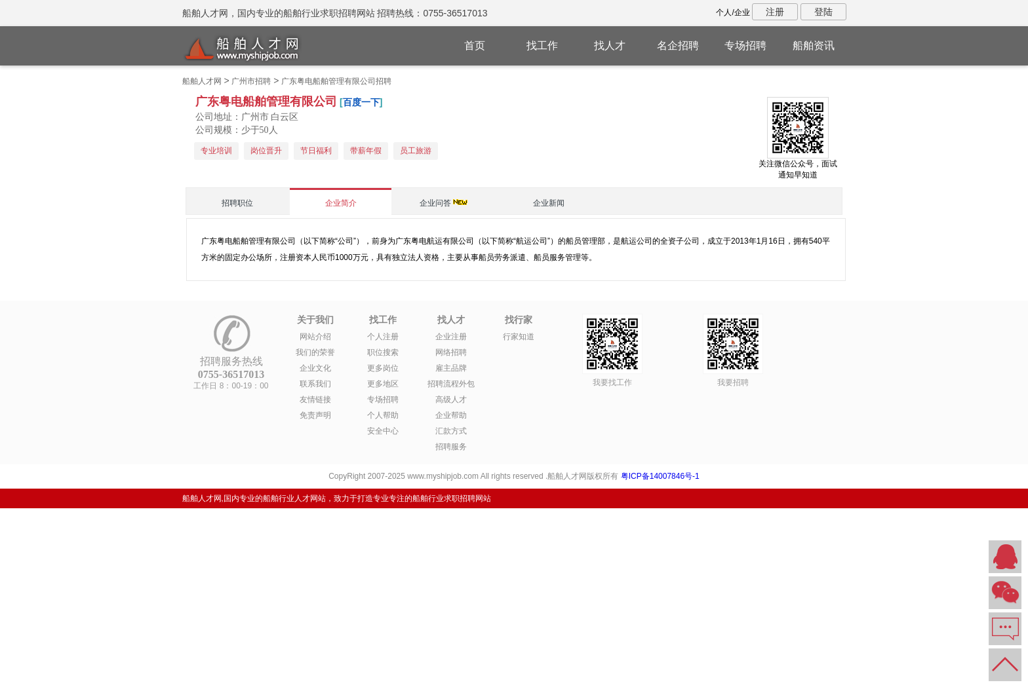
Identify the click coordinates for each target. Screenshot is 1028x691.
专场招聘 (745, 45)
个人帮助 (383, 415)
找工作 (542, 45)
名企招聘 (678, 45)
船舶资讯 (814, 45)
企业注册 (451, 336)
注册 (775, 12)
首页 (474, 45)
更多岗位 (383, 368)
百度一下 (361, 102)
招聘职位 (237, 203)
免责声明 (315, 415)
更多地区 (383, 383)
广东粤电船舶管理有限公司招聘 (336, 81)
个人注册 (383, 336)
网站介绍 (315, 336)
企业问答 (435, 203)
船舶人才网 (202, 81)
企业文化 (315, 368)
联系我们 (315, 383)
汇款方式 (451, 431)
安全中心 (383, 431)
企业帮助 (451, 415)
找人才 (609, 45)
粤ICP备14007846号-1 (660, 476)
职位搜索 (383, 352)
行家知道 (518, 336)
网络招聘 (451, 352)
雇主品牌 (451, 368)
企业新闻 (548, 203)
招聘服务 (451, 446)
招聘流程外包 (451, 383)
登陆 (823, 12)
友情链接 (315, 399)
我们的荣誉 (315, 352)
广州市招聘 (251, 81)
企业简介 (341, 203)
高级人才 (451, 399)
